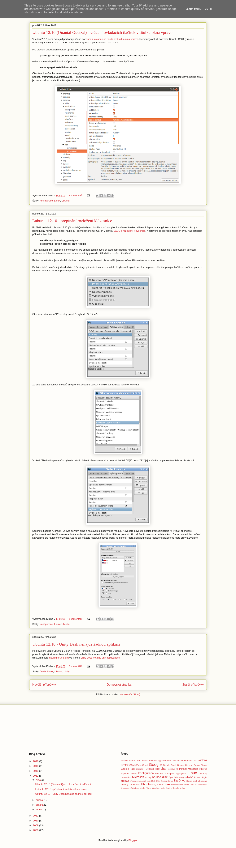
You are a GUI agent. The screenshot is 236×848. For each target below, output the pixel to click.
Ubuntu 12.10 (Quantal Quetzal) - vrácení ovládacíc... (64, 784)
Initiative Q (173, 769)
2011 (36, 815)
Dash (43, 671)
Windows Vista (158, 788)
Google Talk (128, 768)
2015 (36, 766)
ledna (39, 809)
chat (163, 768)
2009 (36, 825)
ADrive (124, 760)
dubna (40, 800)
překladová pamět (138, 781)
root (149, 781)
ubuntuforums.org (59, 657)
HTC (157, 769)
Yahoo (182, 788)
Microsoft (138, 777)
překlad (125, 780)
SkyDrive (179, 780)
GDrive (138, 765)
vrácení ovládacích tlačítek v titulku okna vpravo (111, 39)
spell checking (200, 781)
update (160, 784)
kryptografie (181, 774)
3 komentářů (75, 618)
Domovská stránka (119, 684)
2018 (36, 761)
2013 (36, 771)
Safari (170, 781)
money (148, 777)
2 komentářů (75, 195)
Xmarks (176, 788)
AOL (139, 760)
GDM (131, 765)
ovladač (189, 777)
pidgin (204, 777)
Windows (175, 784)
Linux (57, 200)
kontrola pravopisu (164, 773)
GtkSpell (150, 769)
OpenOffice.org (176, 777)
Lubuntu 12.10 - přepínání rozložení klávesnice (72, 220)
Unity (67, 671)
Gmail (145, 765)
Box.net (153, 760)
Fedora (202, 760)
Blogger (133, 840)
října (39, 779)
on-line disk (159, 777)
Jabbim (134, 774)
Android (132, 761)
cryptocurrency (164, 761)
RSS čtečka (161, 781)
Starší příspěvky (193, 684)
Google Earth (169, 765)
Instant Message (188, 768)
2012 (36, 775)
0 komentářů (75, 666)
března (40, 804)
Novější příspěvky (44, 684)
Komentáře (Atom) (130, 694)
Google (155, 764)
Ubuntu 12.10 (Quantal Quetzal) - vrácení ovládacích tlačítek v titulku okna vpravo (102, 32)
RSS (153, 781)
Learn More (193, 8)
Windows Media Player (141, 788)
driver (180, 760)
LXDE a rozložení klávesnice (129, 230)
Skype (189, 781)
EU (195, 761)
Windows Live (187, 784)
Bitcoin (145, 761)
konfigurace (46, 200)
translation (134, 784)
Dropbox (188, 760)
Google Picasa (200, 765)
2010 (36, 820)
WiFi (167, 784)
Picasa (197, 777)
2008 (36, 830)
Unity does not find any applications (100, 657)
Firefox (125, 765)
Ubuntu (66, 200)
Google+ (140, 769)
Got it (208, 8)
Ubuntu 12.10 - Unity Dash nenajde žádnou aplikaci (76, 644)
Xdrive (169, 788)
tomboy (124, 784)
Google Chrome (185, 765)
